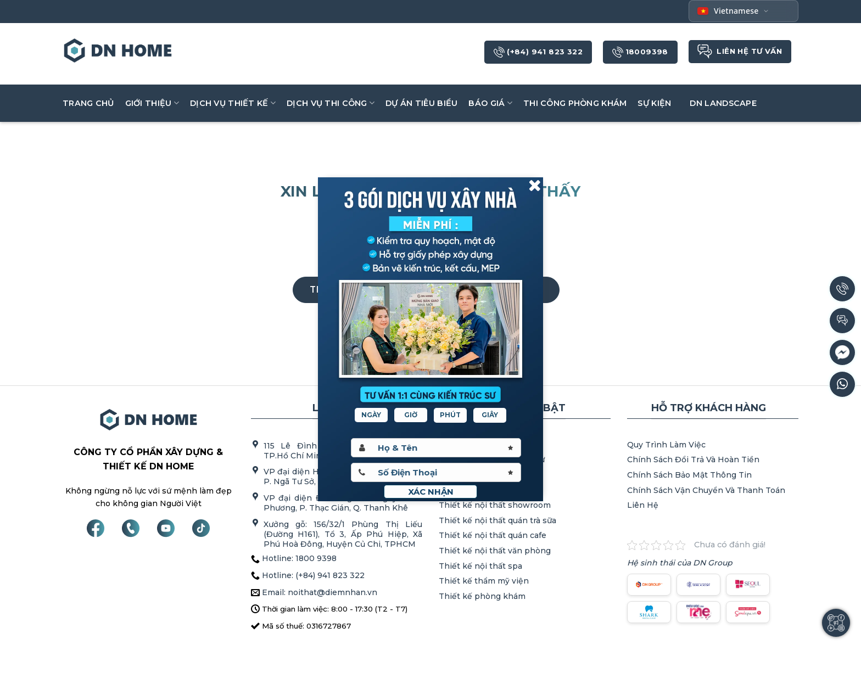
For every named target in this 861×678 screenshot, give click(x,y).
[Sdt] (436, 472)
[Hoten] (436, 447)
